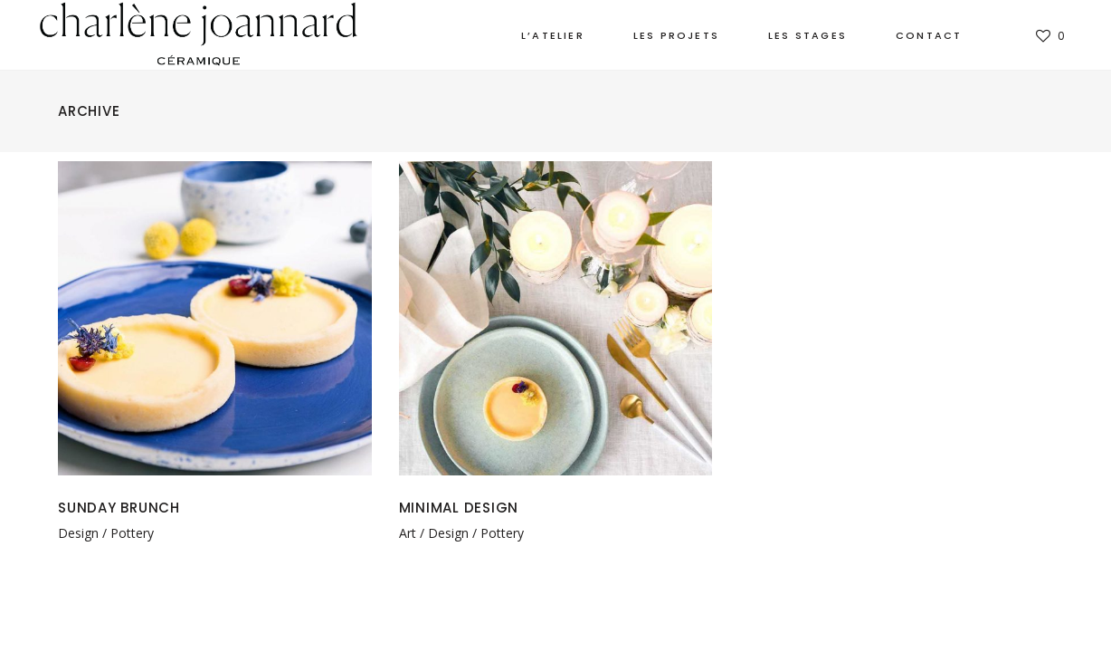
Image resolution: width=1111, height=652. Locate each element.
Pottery (132, 533)
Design (78, 533)
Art (407, 533)
